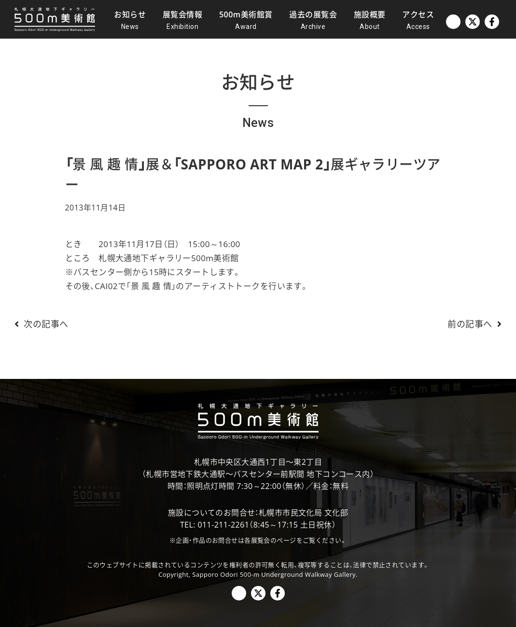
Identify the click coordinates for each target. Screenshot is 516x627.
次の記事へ (39, 324)
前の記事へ (476, 324)
